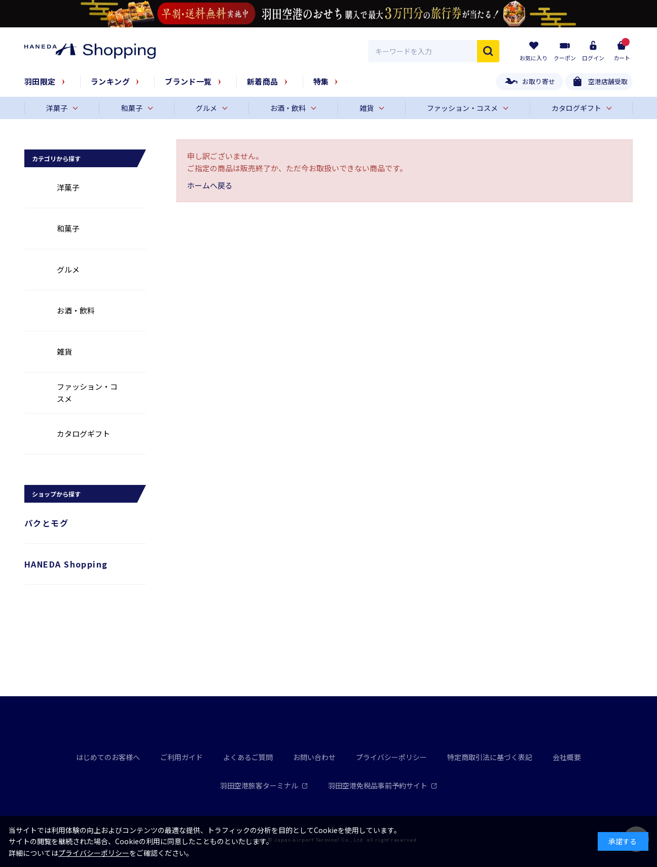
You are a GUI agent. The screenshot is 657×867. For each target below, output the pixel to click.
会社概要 (567, 757)
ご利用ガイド (181, 757)
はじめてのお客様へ (108, 757)
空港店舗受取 (608, 81)
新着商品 (262, 81)
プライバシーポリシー (391, 757)
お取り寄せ (538, 81)
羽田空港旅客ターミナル (264, 785)
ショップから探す (56, 493)
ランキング (110, 81)
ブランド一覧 (188, 81)
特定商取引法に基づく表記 (489, 757)
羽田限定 (40, 81)
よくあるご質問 (248, 757)
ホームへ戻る (210, 185)
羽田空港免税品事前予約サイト (382, 785)
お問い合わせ (314, 757)
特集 (321, 81)
